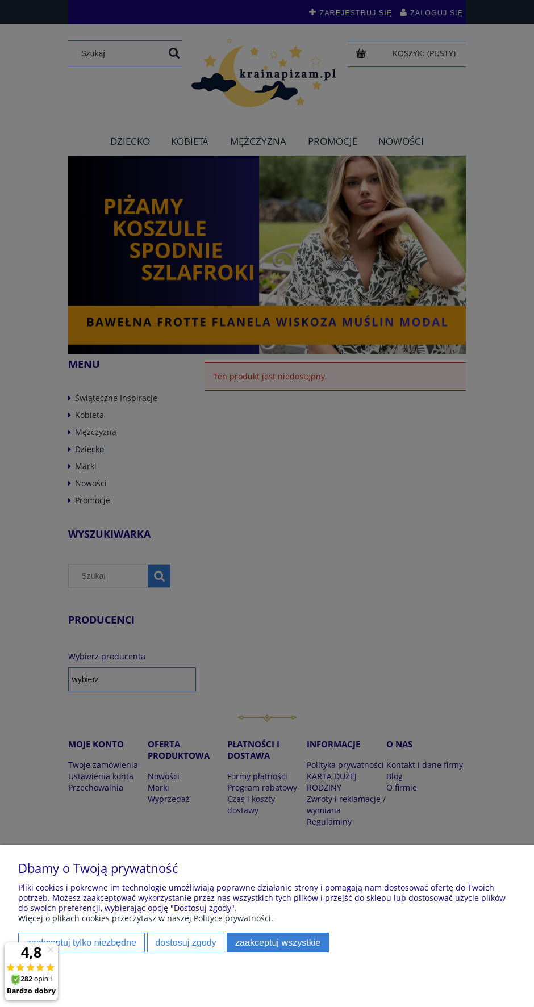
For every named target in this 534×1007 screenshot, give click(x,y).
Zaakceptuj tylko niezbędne (81, 942)
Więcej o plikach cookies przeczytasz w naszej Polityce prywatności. (145, 918)
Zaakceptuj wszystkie (277, 942)
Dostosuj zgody (185, 942)
